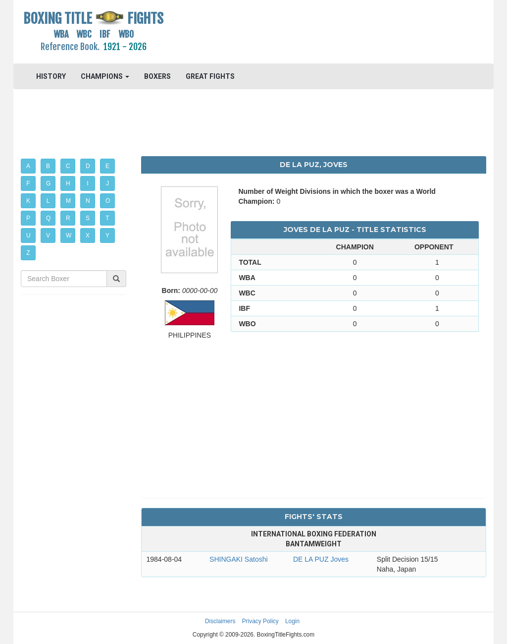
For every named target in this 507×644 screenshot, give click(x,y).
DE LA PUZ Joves (321, 559)
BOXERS (157, 76)
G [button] (48, 183)
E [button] (107, 166)
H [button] (68, 183)
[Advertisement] (313, 32)
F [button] (28, 183)
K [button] (28, 200)
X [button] (88, 235)
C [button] (68, 166)
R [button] (68, 218)
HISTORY (51, 76)
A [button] (28, 166)
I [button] (87, 183)
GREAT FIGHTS (210, 76)
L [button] (48, 200)
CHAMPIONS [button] (105, 76)
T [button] (107, 218)
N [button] (88, 200)
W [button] (68, 235)
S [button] (88, 218)
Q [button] (48, 218)
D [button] (88, 166)
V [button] (48, 235)
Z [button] (28, 252)
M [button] (68, 200)
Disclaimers (220, 621)
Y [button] (107, 235)
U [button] (28, 235)
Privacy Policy (260, 621)
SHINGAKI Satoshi (238, 559)
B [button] (48, 166)
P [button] (28, 218)
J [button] (107, 183)
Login (292, 621)
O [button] (107, 200)
